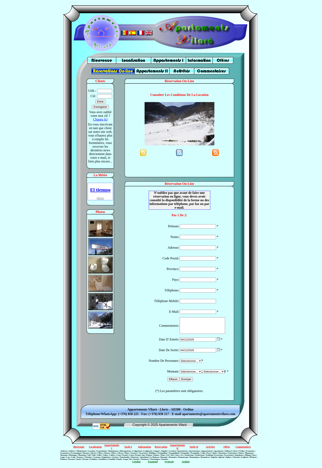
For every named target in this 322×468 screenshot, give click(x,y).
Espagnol (153, 464)
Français (169, 464)
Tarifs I (128, 449)
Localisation (95, 449)
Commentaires (243, 449)
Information (144, 449)
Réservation (161, 449)
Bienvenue (78, 449)
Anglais (186, 464)
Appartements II (177, 450)
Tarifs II (194, 449)
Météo (100, 198)
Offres (226, 449)
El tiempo (100, 189)
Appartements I (111, 450)
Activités (210, 449)
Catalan (136, 464)
